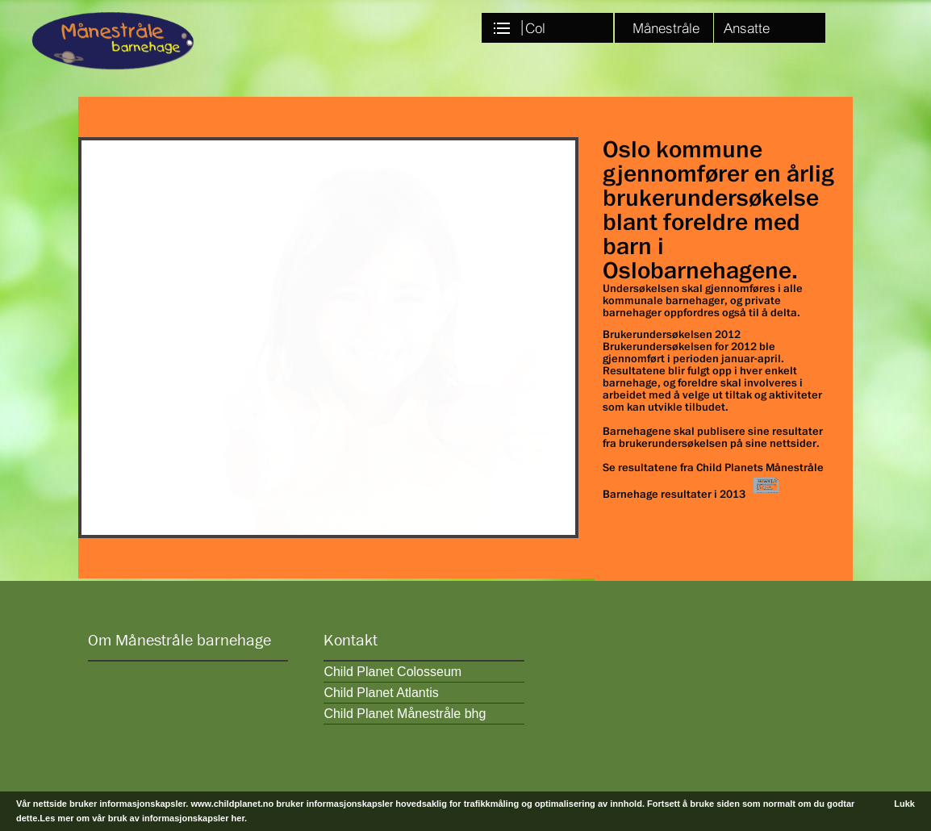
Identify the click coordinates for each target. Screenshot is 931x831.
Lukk (904, 803)
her (238, 818)
